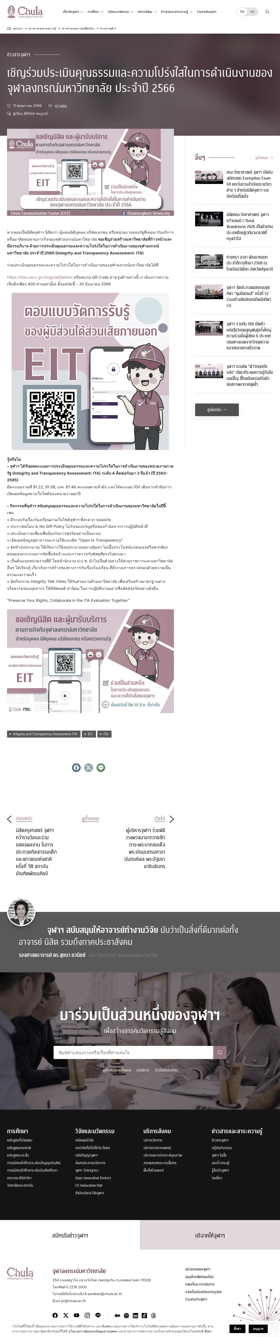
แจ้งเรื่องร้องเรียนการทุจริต (203, 1292)
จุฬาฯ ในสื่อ (219, 1155)
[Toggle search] (267, 11)
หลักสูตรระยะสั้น (18, 1155)
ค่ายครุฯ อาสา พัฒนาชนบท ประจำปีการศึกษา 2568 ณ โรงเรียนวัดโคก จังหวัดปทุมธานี (250, 263)
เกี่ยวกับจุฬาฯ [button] (71, 11)
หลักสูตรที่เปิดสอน (19, 1140)
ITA (105, 734)
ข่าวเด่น (61, 106)
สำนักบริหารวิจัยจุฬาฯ (89, 1193)
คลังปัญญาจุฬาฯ (86, 1155)
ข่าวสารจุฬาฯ (18, 54)
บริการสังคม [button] (145, 11)
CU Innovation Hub (88, 1185)
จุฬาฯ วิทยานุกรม (86, 1170)
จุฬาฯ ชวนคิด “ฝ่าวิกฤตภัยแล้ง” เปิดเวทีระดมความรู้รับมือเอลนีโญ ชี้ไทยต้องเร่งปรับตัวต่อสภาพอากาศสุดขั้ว (250, 375)
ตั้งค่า (208, 1334)
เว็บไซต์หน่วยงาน (166, 1070)
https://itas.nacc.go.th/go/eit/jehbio (40, 277)
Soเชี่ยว (217, 1178)
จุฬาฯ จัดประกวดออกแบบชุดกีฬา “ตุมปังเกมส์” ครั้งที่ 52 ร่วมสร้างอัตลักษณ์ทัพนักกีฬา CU (249, 296)
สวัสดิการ (142, 1070)
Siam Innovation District (93, 1178)
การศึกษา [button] (93, 11)
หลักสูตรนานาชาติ (19, 1148)
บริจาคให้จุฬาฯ (210, 1235)
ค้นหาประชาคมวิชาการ (90, 1163)
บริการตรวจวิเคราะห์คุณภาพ (163, 1155)
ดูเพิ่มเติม (216, 410)
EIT (90, 734)
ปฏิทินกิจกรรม (222, 1148)
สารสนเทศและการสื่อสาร (160, 1163)
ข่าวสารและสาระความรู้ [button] (174, 11)
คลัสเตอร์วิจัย (84, 1140)
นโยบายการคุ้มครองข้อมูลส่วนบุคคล (92, 1334)
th (242, 12)
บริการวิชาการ (153, 1140)
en (252, 12)
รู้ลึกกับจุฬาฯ (220, 1170)
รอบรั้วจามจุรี (220, 1163)
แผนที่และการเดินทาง (199, 1284)
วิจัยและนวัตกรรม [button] (118, 11)
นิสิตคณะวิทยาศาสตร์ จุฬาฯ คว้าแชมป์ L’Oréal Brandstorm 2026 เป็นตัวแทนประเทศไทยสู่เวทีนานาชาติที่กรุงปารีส (250, 226)
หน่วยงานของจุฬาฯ (197, 1269)
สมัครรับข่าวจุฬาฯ (70, 1235)
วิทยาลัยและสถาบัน (20, 1185)
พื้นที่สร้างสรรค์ (154, 1170)
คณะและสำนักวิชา (19, 1178)
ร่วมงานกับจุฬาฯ (206, 11)
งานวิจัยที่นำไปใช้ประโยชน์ (92, 1148)
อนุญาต (258, 1332)
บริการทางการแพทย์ (157, 1148)
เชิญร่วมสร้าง (114, 239)
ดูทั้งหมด (264, 158)
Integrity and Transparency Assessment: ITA (45, 734)
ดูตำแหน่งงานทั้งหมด (117, 1070)
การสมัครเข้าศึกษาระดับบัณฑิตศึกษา (32, 1170)
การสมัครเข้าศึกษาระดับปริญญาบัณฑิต (33, 1163)
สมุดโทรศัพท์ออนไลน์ (199, 1277)
